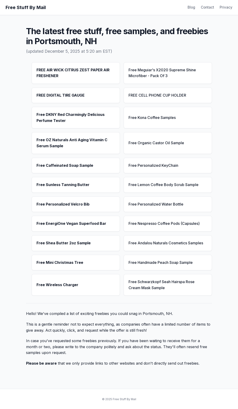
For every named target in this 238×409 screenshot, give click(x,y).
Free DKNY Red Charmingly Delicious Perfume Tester (70, 117)
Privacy (226, 7)
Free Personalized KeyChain (153, 165)
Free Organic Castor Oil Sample (156, 143)
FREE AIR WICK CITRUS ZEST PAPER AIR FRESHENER (72, 73)
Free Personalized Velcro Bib (62, 204)
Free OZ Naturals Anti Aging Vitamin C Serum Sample (71, 142)
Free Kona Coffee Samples (152, 117)
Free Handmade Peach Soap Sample (161, 262)
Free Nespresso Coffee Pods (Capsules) (164, 223)
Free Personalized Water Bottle (156, 204)
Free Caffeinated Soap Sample (64, 165)
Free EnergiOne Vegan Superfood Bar (71, 223)
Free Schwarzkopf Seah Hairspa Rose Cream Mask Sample (162, 284)
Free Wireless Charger (57, 284)
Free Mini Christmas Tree (59, 262)
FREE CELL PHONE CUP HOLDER (157, 95)
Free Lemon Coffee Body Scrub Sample (163, 184)
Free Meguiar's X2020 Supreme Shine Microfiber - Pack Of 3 (162, 73)
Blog (191, 7)
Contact (207, 7)
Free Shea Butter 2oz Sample (63, 243)
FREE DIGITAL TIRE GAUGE (60, 95)
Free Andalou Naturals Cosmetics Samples (166, 243)
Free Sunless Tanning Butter (62, 184)
